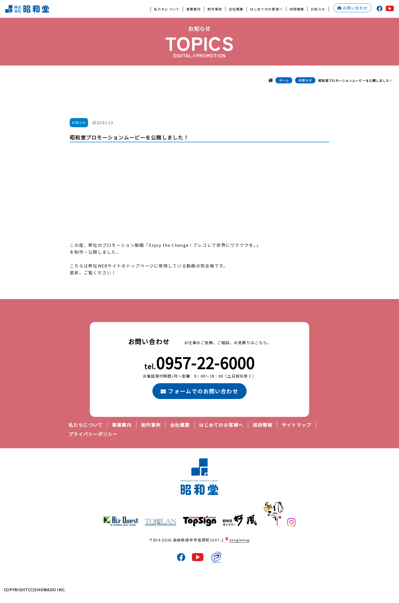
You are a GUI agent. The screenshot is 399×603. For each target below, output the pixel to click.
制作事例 (151, 424)
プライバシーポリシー (93, 434)
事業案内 (122, 424)
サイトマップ (296, 424)
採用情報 (262, 424)
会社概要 (180, 424)
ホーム (284, 80)
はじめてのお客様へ (221, 424)
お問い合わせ (352, 8)
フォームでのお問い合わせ (199, 391)
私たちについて (85, 424)
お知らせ (305, 80)
